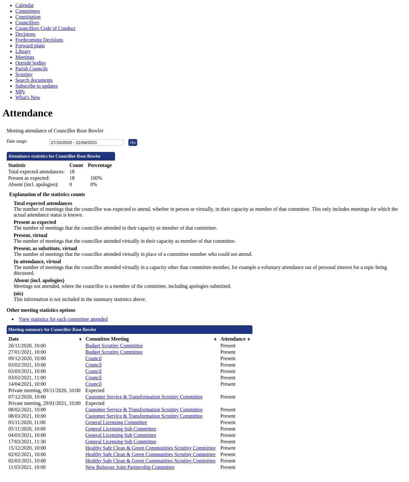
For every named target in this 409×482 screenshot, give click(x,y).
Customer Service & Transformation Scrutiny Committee (144, 396)
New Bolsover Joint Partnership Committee (129, 467)
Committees (27, 11)
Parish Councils (31, 68)
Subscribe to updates (36, 86)
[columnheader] (45, 339)
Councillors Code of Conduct (45, 28)
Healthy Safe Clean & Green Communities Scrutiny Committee (150, 448)
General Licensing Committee (116, 422)
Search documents (34, 80)
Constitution (28, 17)
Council (93, 358)
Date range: (17, 141)
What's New (27, 97)
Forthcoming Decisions (39, 40)
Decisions (25, 34)
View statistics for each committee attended (63, 319)
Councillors (27, 22)
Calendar (24, 5)
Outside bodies (30, 63)
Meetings (25, 57)
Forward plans (30, 45)
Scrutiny (24, 74)
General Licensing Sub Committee (120, 428)
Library (23, 51)
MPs (20, 91)
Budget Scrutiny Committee (114, 345)
